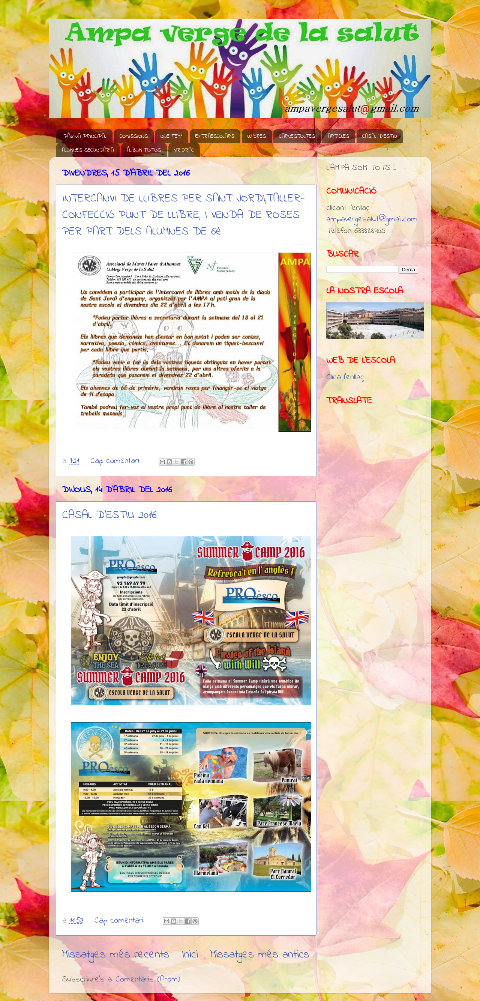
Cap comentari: (116, 461)
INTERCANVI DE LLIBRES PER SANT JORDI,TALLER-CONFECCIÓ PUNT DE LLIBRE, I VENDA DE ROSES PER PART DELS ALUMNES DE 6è (183, 215)
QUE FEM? (171, 136)
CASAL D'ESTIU (379, 136)
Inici (190, 955)
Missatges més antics (259, 955)
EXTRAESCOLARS (214, 136)
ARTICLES (338, 136)
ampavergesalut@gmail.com (371, 219)
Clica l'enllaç (345, 377)
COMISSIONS (134, 136)
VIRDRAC (184, 150)
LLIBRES (257, 136)
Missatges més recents (116, 955)
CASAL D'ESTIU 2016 (109, 515)
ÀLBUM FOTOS (144, 150)
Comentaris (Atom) (148, 980)
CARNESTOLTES (297, 136)
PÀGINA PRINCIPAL (84, 136)
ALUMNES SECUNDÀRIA (88, 150)
